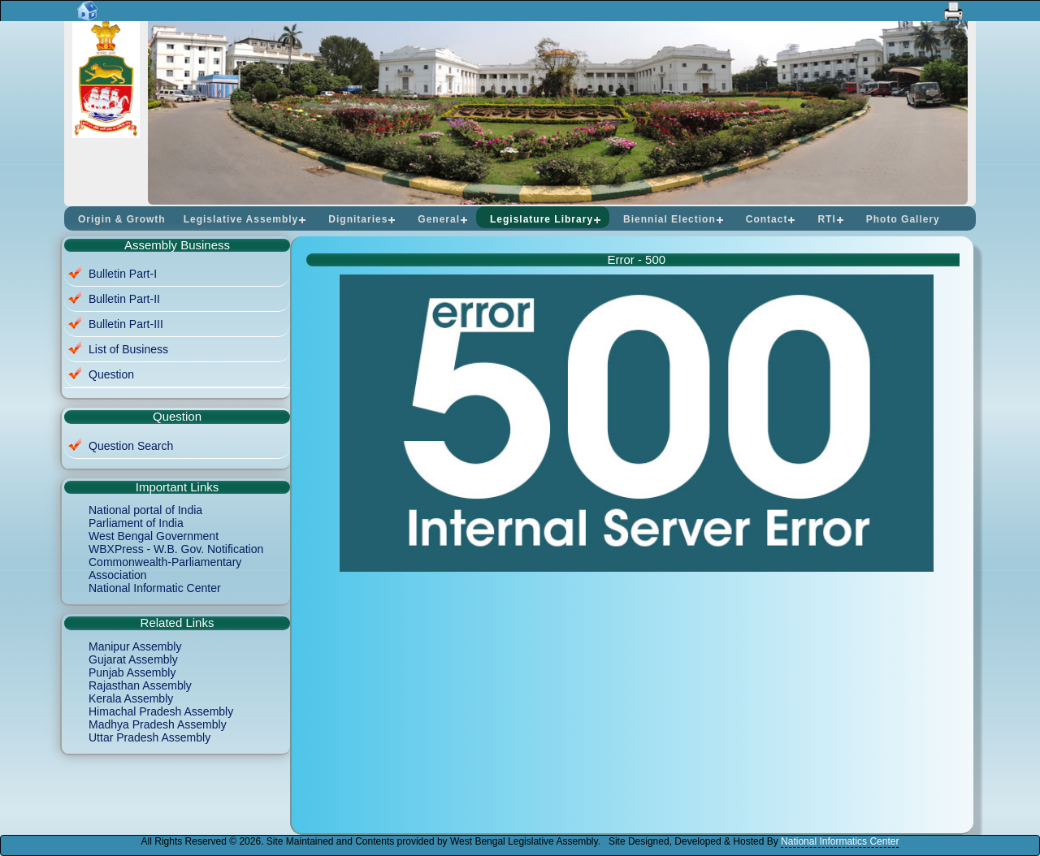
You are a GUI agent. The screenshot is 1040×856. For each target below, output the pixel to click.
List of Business (128, 349)
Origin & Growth (122, 219)
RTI (826, 219)
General (439, 219)
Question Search (131, 445)
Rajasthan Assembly (140, 685)
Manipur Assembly (135, 646)
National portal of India (145, 510)
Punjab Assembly (132, 672)
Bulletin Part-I (123, 273)
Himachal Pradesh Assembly (161, 711)
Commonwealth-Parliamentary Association (165, 568)
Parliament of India (136, 523)
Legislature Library (541, 219)
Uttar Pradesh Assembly (149, 737)
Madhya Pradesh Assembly (158, 724)
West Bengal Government (154, 536)
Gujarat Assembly (133, 659)
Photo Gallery (903, 219)
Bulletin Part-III (126, 324)
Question (111, 374)
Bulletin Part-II (124, 298)
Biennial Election (669, 219)
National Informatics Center (840, 841)
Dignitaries (358, 219)
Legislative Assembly (241, 219)
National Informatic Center (155, 587)
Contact (767, 219)
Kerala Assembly (131, 698)
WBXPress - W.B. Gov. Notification (176, 549)
